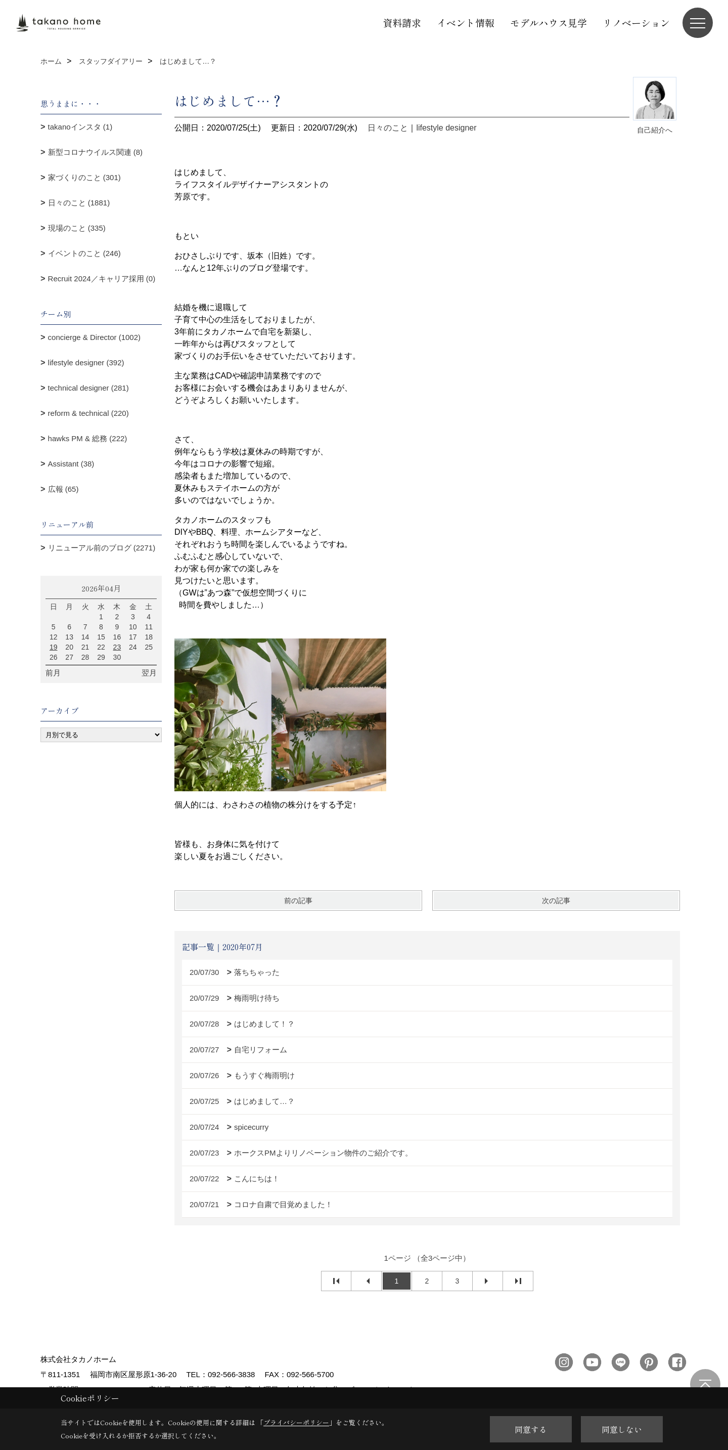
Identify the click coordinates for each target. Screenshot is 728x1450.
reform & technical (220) (88, 413)
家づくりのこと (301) (84, 177)
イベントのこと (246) (84, 253)
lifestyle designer (446, 127)
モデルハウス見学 (548, 22)
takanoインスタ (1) (80, 126)
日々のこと (388, 127)
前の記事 (298, 901)
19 (54, 647)
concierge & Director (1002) (94, 337)
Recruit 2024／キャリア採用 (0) (102, 278)
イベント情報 (465, 22)
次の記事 (556, 901)
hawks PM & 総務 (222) (87, 438)
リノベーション (636, 22)
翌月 (149, 672)
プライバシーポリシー (296, 1422)
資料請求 (402, 22)
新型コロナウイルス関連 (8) (95, 152)
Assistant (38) (71, 463)
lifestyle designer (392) (86, 362)
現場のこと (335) (77, 228)
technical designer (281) (88, 387)
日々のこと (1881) (79, 202)
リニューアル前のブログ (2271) (102, 547)
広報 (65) (63, 489)
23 (117, 647)
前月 (53, 672)
